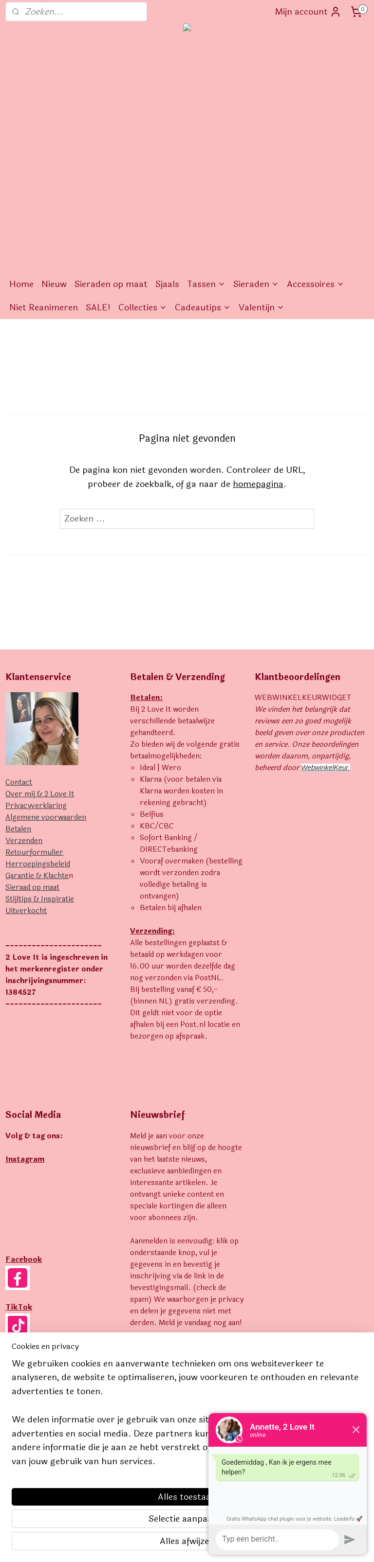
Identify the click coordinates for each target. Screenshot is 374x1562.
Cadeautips (203, 307)
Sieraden (256, 284)
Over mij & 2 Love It (39, 794)
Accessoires (315, 284)
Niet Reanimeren (43, 307)
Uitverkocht (26, 910)
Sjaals (167, 284)
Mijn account (308, 11)
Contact (18, 782)
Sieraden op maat (111, 284)
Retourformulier (34, 852)
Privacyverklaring (36, 805)
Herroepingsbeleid (37, 864)
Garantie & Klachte (37, 875)
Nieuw (54, 284)
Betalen (18, 829)
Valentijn (261, 307)
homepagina (258, 484)
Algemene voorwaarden (45, 817)
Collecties (142, 307)
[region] (123, 1479)
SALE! (98, 307)
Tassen (206, 284)
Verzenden (23, 840)
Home (21, 284)
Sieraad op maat (32, 887)
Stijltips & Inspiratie (39, 899)
